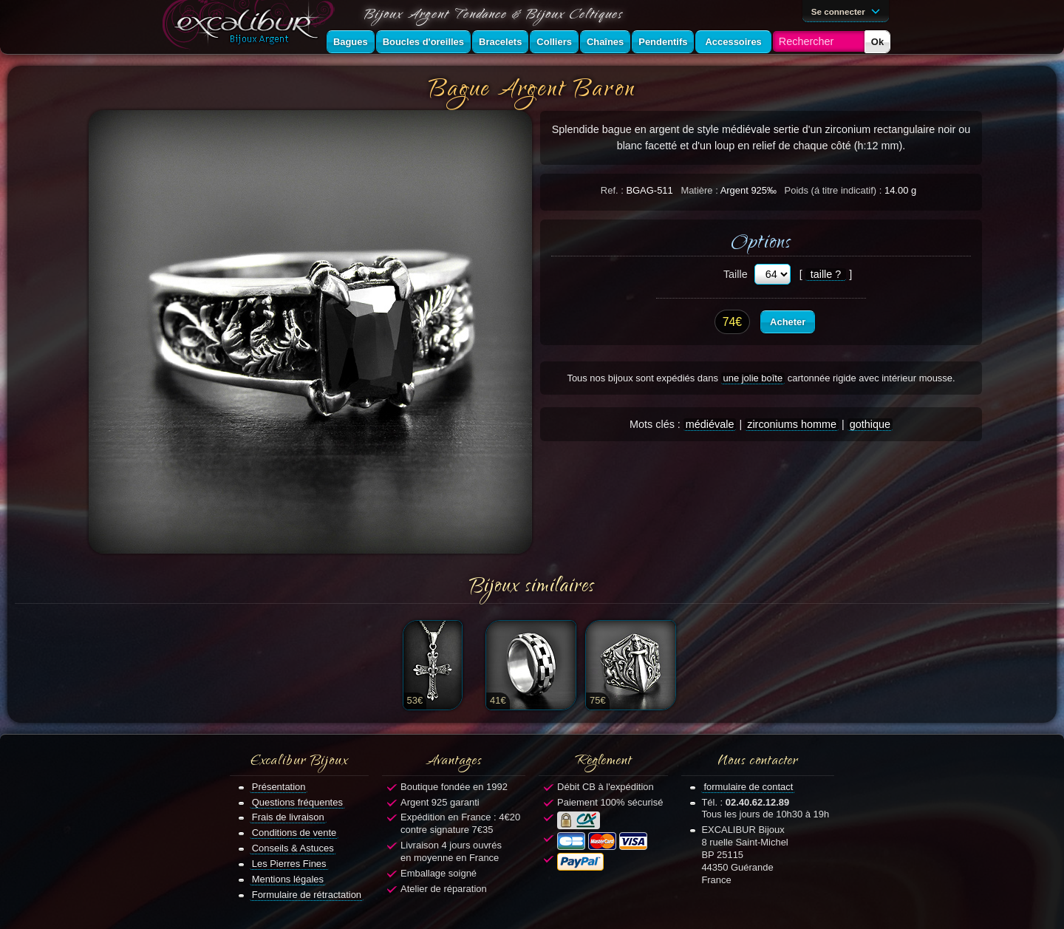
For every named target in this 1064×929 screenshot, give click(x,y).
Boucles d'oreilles (423, 41)
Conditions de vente (294, 832)
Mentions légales (288, 879)
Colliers (554, 41)
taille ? (826, 274)
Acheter (787, 321)
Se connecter (848, 10)
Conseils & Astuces (293, 848)
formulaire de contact (748, 786)
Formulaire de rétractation (306, 894)
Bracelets (500, 41)
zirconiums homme (791, 424)
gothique (870, 424)
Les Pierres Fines (289, 863)
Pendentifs (662, 41)
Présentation (279, 786)
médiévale (710, 424)
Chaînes (605, 41)
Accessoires (733, 41)
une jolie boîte (753, 378)
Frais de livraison (288, 817)
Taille (735, 274)
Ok (877, 41)
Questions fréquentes (297, 802)
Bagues (350, 41)
